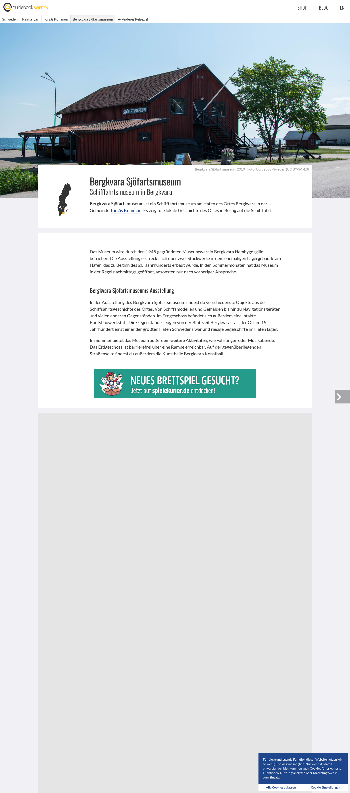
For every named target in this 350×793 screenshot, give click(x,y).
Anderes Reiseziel (133, 19)
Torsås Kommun (126, 210)
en (342, 7)
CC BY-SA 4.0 (297, 169)
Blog (324, 7)
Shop (303, 7)
